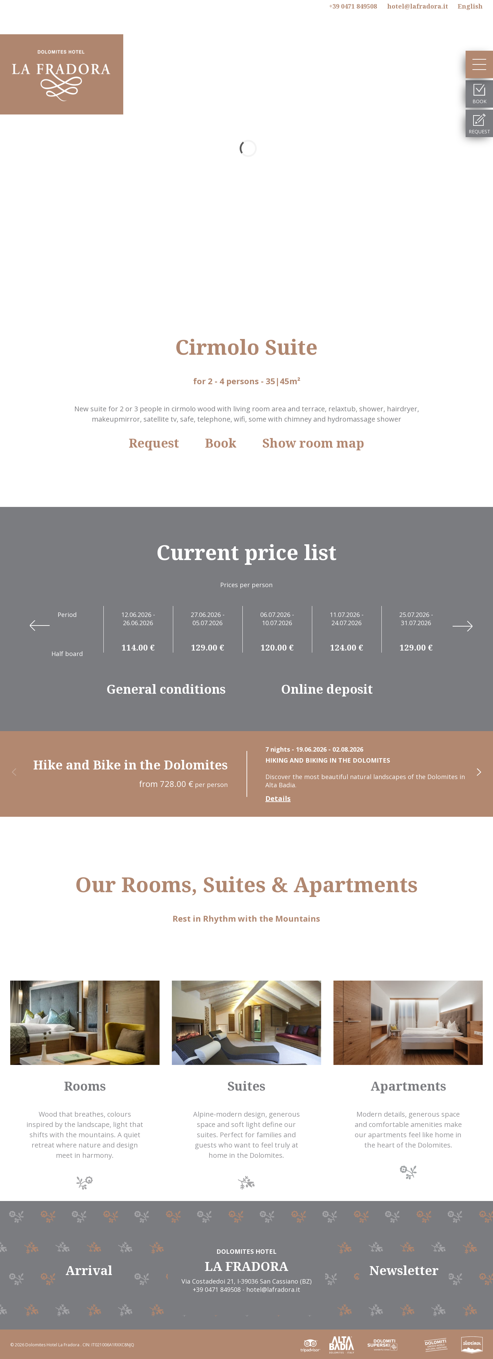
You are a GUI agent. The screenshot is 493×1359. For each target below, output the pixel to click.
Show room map (313, 443)
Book (221, 443)
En (470, 6)
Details (278, 798)
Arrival (88, 1270)
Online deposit (327, 689)
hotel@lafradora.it (417, 6)
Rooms (85, 1086)
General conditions (166, 689)
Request (154, 443)
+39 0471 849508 (353, 6)
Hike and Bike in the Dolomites (130, 764)
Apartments (408, 1086)
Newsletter (404, 1270)
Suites (246, 1086)
